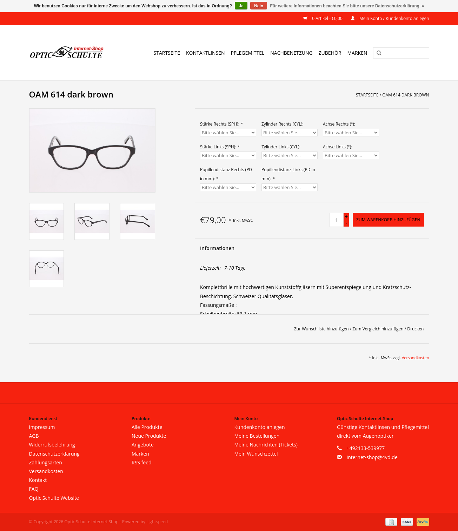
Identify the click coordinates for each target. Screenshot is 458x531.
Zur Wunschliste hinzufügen (322, 329)
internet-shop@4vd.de (372, 457)
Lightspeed (157, 522)
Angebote (143, 444)
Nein (258, 6)
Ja (241, 6)
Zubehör (330, 52)
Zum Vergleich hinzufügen (378, 329)
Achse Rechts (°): (339, 124)
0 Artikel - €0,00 (323, 18)
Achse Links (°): (337, 147)
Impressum (42, 427)
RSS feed (142, 462)
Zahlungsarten (45, 462)
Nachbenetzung (291, 52)
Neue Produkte (149, 435)
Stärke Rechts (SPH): (221, 124)
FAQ (34, 488)
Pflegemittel (248, 52)
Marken (357, 52)
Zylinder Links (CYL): (280, 147)
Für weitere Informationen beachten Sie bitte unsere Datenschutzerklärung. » (347, 6)
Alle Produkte (147, 427)
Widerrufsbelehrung (52, 444)
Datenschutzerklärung (54, 453)
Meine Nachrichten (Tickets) (266, 444)
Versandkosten (415, 357)
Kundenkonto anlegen (259, 427)
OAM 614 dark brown (405, 95)
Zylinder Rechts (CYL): (282, 124)
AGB (34, 435)
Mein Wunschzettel (256, 453)
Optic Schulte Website (54, 498)
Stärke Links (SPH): (220, 147)
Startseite (167, 52)
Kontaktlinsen (205, 52)
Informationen (217, 248)
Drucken (415, 329)
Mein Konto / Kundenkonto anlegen (390, 18)
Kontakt (38, 480)
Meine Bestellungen (257, 435)
